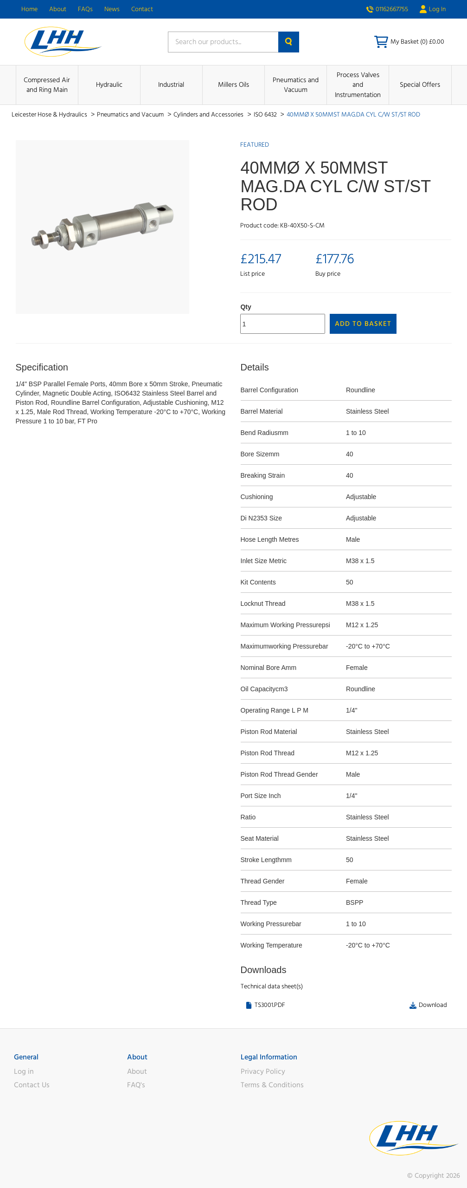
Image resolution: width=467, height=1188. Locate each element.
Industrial (171, 84)
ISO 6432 (266, 114)
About (57, 9)
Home (29, 9)
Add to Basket (363, 323)
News (112, 9)
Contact (142, 9)
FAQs (85, 9)
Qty (245, 307)
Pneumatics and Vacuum (296, 85)
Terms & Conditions (272, 1085)
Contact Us (32, 1085)
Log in (24, 1071)
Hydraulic (109, 84)
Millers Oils (233, 84)
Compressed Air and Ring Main (47, 85)
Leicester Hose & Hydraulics (50, 114)
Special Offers (420, 84)
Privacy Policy (263, 1071)
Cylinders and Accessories (209, 114)
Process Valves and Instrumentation (358, 84)
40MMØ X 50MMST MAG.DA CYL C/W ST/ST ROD (353, 114)
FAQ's (136, 1085)
